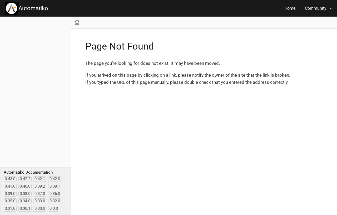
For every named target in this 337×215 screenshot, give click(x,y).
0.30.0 (39, 208)
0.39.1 (54, 186)
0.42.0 (54, 179)
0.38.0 (25, 193)
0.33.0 (39, 201)
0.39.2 (39, 186)
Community (315, 8)
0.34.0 (25, 201)
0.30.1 (25, 208)
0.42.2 (25, 179)
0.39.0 (10, 193)
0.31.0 (10, 208)
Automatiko (26, 8)
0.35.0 (10, 201)
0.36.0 (54, 193)
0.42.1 (39, 179)
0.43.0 (10, 179)
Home (289, 8)
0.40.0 (25, 186)
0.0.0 (53, 208)
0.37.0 (39, 193)
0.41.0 (10, 186)
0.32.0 (54, 201)
